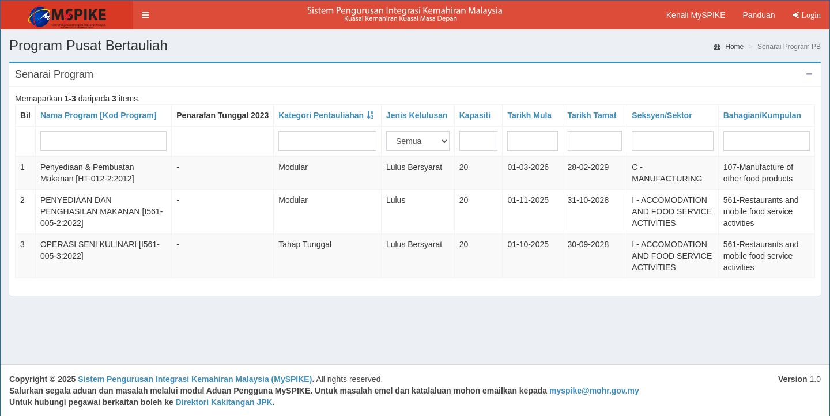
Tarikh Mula (529, 115)
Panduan (758, 15)
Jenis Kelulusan (417, 115)
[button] (145, 15)
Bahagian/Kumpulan (762, 115)
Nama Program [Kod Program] (98, 115)
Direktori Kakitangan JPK (224, 402)
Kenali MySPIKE (696, 15)
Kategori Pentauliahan (321, 115)
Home (729, 47)
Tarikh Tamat (592, 115)
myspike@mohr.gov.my (594, 390)
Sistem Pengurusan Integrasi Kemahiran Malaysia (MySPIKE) (195, 379)
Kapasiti (475, 115)
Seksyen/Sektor (662, 115)
